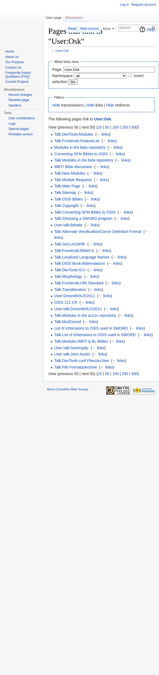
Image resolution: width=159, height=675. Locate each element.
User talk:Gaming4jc (71, 348)
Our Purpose (14, 62)
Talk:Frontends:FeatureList (76, 141)
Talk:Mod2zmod (67, 322)
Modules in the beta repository (79, 147)
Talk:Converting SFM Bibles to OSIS (84, 212)
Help (151, 29)
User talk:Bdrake (68, 225)
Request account (143, 5)
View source (89, 28)
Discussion (73, 18)
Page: (57, 69)
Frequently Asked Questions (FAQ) (17, 74)
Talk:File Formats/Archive (75, 367)
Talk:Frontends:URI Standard (78, 283)
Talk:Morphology (68, 276)
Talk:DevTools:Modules (73, 134)
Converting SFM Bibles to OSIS (81, 154)
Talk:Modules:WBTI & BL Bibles (81, 341)
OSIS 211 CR (65, 302)
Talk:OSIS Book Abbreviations (79, 263)
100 (115, 127)
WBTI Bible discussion (73, 167)
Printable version (20, 134)
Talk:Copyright (66, 205)
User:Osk (62, 50)
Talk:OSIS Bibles (68, 199)
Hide (56, 105)
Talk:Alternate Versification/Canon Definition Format (97, 231)
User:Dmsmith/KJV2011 (74, 296)
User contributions (21, 118)
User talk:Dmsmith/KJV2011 (78, 309)
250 (125, 127)
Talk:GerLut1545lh (69, 244)
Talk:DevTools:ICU (69, 270)
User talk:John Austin (72, 354)
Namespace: (63, 76)
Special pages (18, 129)
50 (107, 127)
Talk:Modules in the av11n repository (85, 315)
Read (72, 28)
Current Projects (17, 82)
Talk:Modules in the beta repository (83, 160)
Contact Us (13, 67)
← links (103, 134)
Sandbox (14, 105)
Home (9, 51)
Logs (12, 124)
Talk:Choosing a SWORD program (83, 218)
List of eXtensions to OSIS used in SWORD (91, 328)
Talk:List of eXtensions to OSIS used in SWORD (95, 335)
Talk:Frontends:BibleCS (74, 250)
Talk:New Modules (69, 173)
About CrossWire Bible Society (67, 389)
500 (134, 127)
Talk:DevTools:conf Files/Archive (81, 360)
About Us (12, 57)
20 (100, 127)
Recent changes (20, 95)
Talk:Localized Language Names (81, 257)
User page (53, 18)
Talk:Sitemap (65, 192)
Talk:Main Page (67, 186)
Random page (18, 100)
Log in (124, 5)
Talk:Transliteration (70, 289)
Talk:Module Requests (73, 180)
